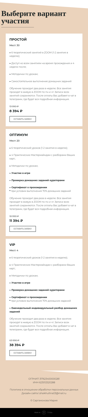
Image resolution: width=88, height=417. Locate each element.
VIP (12, 245)
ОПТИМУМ (18, 135)
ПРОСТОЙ (18, 39)
